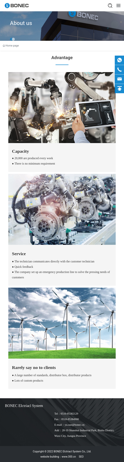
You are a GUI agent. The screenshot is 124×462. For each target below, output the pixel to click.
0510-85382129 (69, 413)
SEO (81, 456)
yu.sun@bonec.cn (74, 424)
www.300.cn (69, 456)
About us (21, 27)
